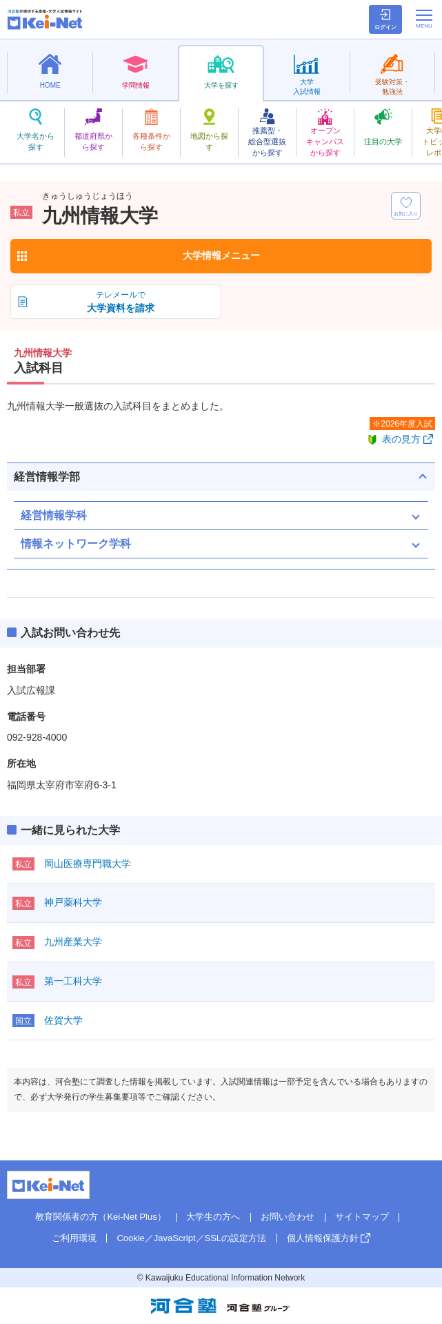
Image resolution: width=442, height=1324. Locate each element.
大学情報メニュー (221, 255)
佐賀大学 (63, 1020)
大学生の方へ (213, 1216)
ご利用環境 (74, 1238)
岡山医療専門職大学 (87, 863)
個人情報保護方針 (323, 1238)
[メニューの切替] (424, 18)
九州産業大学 (73, 941)
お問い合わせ (287, 1216)
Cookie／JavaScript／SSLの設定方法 (191, 1238)
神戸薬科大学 (73, 902)
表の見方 (401, 439)
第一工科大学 (73, 980)
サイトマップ (362, 1216)
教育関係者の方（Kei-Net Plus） (100, 1216)
